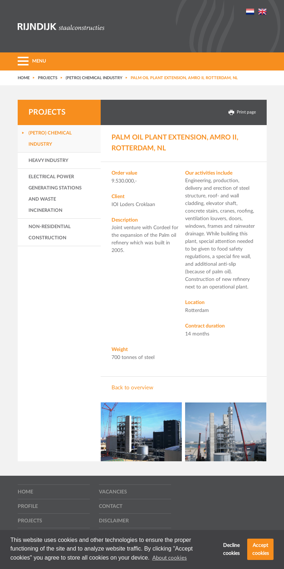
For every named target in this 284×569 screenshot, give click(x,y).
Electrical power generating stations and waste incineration (55, 194)
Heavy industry (48, 160)
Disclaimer (114, 520)
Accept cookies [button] (260, 549)
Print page (242, 112)
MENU (32, 61)
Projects (30, 520)
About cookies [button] (169, 558)
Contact (110, 506)
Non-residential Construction (50, 232)
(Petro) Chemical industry (50, 139)
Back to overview (132, 387)
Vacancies (113, 492)
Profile (28, 506)
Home (25, 492)
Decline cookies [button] (231, 549)
